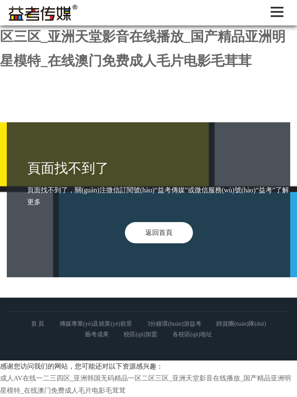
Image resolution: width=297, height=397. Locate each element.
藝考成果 (97, 334)
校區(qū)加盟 (140, 334)
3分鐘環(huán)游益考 (174, 324)
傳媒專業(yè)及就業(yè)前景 (95, 324)
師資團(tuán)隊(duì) (241, 324)
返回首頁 (159, 232)
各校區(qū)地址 (192, 334)
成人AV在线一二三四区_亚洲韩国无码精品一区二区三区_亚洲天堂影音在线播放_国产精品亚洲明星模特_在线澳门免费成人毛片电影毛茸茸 (148, 36)
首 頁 (38, 324)
